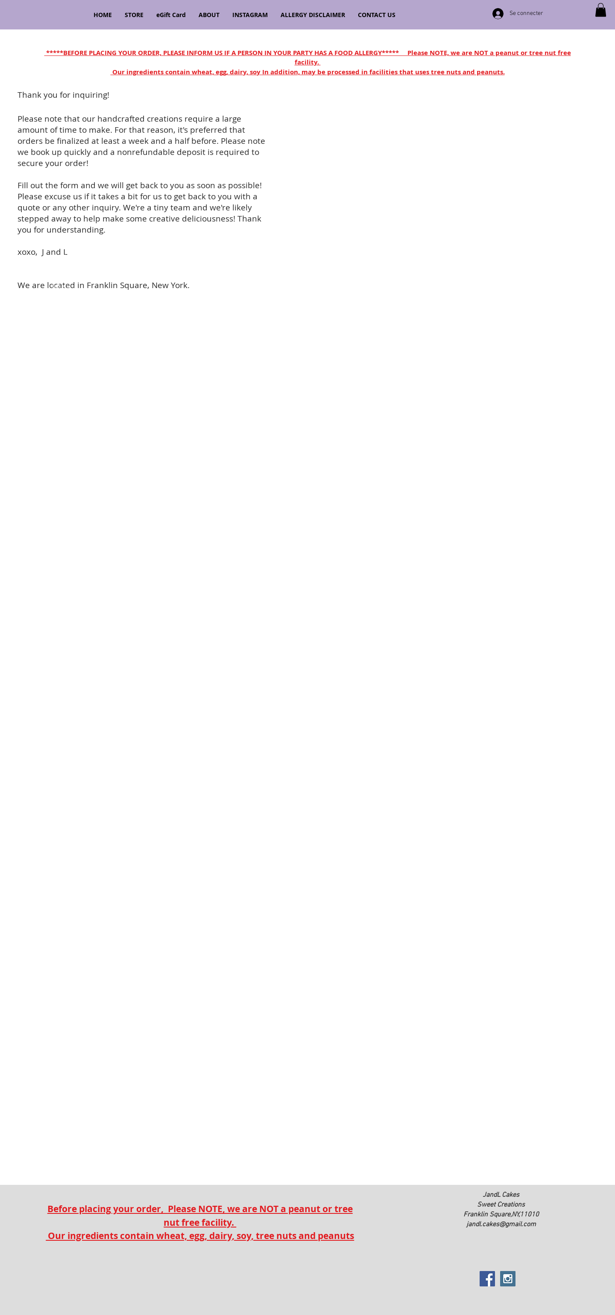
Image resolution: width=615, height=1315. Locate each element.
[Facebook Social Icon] (487, 1278)
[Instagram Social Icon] (507, 1278)
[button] (600, 10)
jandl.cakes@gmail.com (501, 1224)
